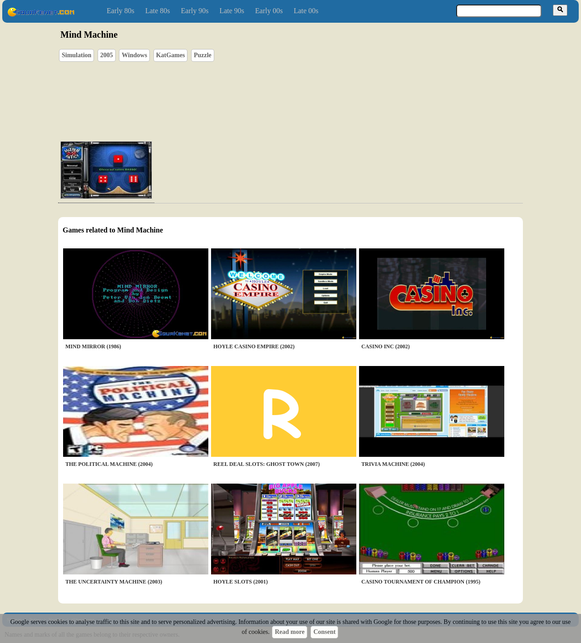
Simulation (76, 55)
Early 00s (269, 11)
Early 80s (120, 11)
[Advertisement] (316, 91)
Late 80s (157, 11)
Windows (134, 55)
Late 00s (306, 11)
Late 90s (231, 11)
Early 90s (195, 11)
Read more (289, 631)
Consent (324, 631)
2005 (106, 55)
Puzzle (203, 55)
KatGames (170, 55)
